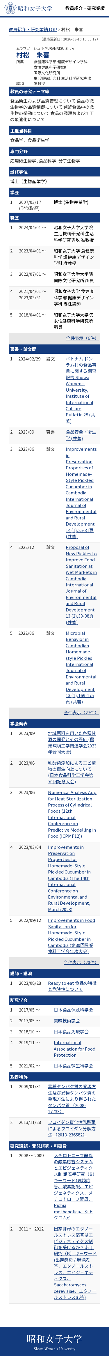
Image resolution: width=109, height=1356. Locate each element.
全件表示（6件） (82, 338)
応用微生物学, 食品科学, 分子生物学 (45, 161)
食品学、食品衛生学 (29, 140)
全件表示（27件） (81, 712)
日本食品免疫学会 (71, 1031)
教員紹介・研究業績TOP (33, 29)
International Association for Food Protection (74, 1048)
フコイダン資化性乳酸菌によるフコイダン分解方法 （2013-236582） (72, 1128)
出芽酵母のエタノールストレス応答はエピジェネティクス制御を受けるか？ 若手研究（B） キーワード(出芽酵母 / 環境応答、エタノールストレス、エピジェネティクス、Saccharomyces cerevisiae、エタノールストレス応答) (75, 1263)
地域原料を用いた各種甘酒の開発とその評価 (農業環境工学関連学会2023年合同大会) (72, 742)
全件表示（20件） (81, 962)
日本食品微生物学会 (73, 1065)
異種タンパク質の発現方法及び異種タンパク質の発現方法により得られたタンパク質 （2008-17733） (72, 1098)
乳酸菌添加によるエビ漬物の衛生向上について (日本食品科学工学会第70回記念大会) (72, 772)
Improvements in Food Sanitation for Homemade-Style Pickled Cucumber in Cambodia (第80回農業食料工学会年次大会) (71, 935)
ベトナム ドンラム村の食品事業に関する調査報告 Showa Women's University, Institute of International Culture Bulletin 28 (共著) (81, 390)
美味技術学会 (67, 1020)
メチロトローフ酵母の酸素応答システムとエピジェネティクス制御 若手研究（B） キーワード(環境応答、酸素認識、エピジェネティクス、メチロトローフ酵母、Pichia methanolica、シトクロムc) (75, 1186)
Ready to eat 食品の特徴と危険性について (72, 986)
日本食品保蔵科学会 (73, 1010)
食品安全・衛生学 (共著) (81, 435)
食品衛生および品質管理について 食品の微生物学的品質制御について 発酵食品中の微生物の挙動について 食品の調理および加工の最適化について (52, 110)
